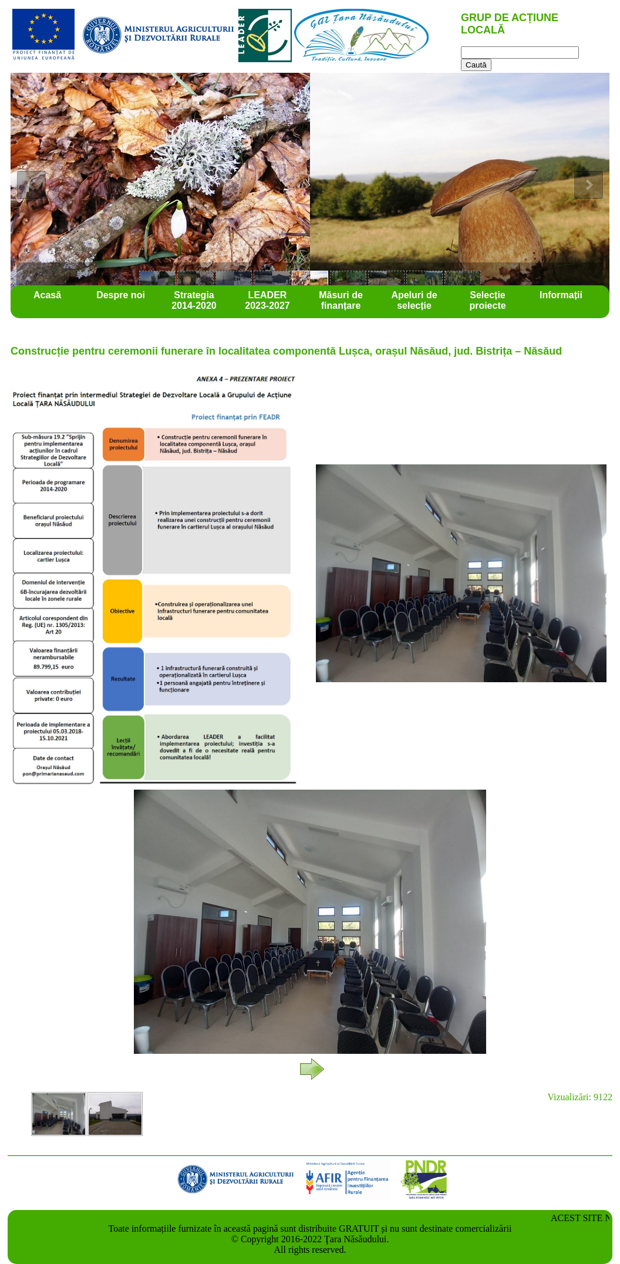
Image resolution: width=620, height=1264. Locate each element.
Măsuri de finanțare (341, 300)
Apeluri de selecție (414, 300)
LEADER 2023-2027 (267, 300)
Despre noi (120, 295)
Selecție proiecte (487, 300)
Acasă (47, 295)
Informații (561, 295)
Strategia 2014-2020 (194, 300)
